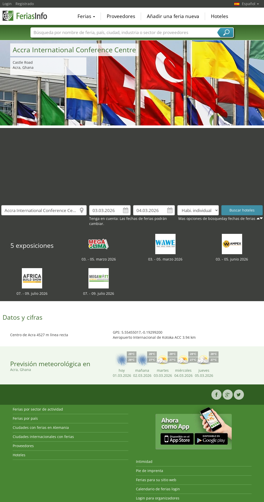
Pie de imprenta (149, 470)
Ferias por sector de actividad (38, 409)
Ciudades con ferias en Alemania (41, 427)
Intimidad (144, 461)
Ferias (86, 16)
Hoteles (219, 16)
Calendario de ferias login (158, 489)
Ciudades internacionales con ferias (43, 436)
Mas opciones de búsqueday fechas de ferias (216, 218)
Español (250, 3)
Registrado (24, 3)
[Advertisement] (132, 163)
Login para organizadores (157, 498)
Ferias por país (25, 418)
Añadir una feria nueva (173, 16)
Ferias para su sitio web (156, 479)
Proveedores (121, 16)
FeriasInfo (28, 16)
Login (7, 3)
